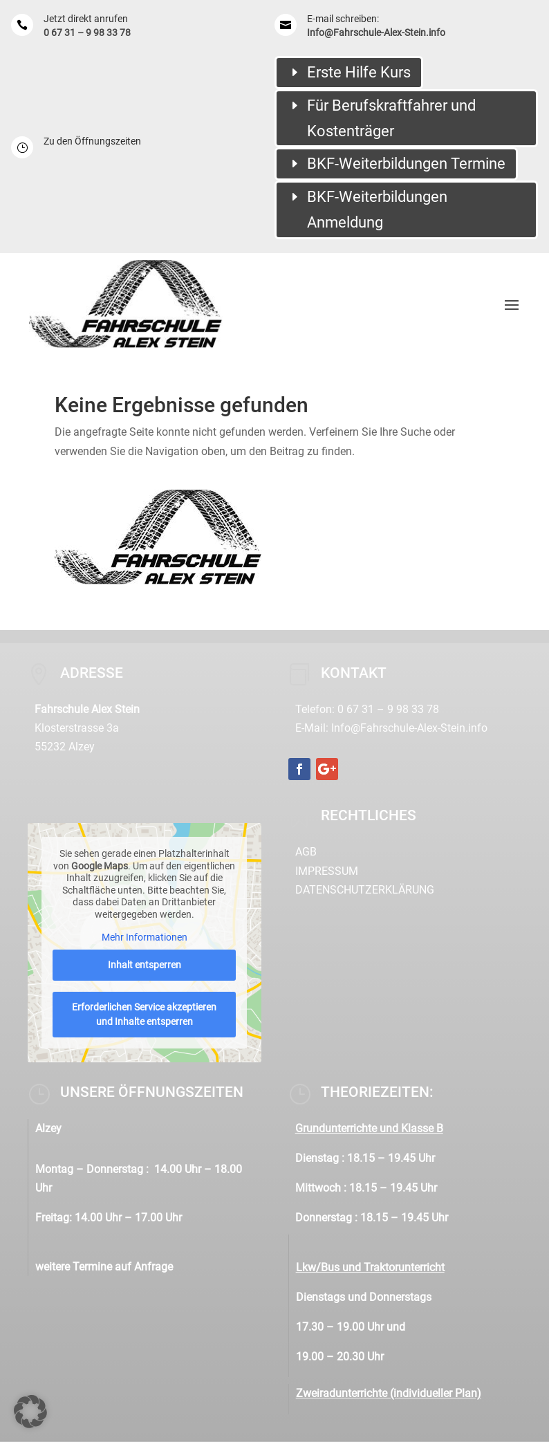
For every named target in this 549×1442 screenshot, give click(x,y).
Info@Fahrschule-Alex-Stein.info (376, 32)
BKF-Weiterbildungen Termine (406, 163)
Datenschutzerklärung (364, 889)
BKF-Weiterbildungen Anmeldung (377, 209)
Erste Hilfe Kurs (359, 72)
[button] (30, 1411)
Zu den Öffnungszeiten (92, 141)
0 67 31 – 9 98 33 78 (87, 32)
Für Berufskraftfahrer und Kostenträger (391, 118)
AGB (306, 851)
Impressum (326, 871)
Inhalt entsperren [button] (144, 964)
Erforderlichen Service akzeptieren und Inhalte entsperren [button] (144, 1014)
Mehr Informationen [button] (144, 937)
